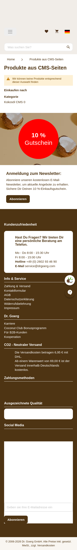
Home (11, 59)
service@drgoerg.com (35, 266)
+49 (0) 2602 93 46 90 (36, 261)
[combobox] (38, 47)
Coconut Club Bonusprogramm (25, 328)
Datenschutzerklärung (19, 299)
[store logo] (38, 15)
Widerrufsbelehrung (17, 303)
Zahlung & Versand (17, 286)
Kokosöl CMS (13, 102)
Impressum (11, 308)
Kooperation (12, 337)
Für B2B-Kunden (15, 332)
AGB (7, 295)
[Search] (68, 47)
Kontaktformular (15, 290)
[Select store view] (67, 32)
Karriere (9, 323)
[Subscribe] (16, 520)
